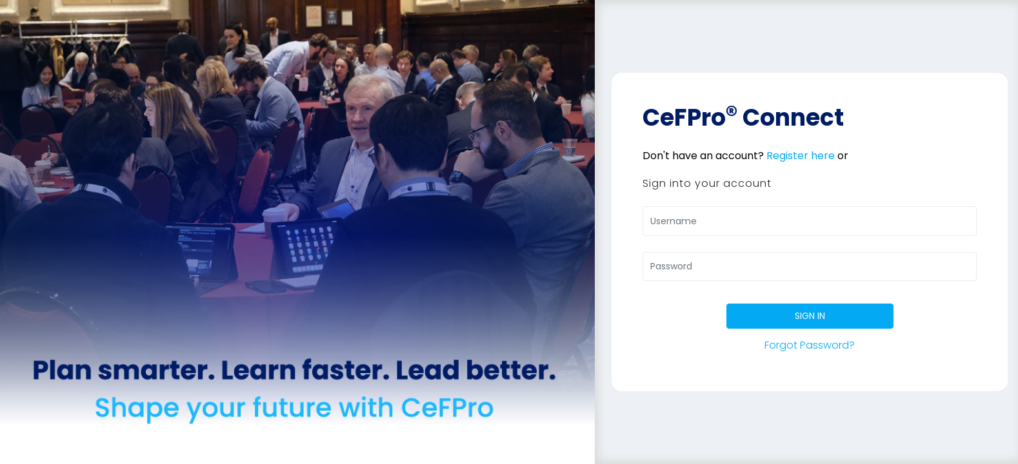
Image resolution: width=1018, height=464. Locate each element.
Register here (800, 156)
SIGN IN (810, 315)
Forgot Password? (809, 345)
